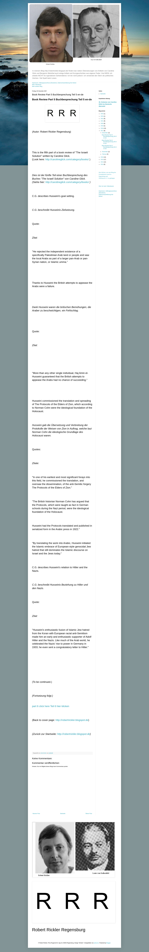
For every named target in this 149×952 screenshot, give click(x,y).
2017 (102, 130)
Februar (104, 154)
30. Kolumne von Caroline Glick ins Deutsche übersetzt (108, 104)
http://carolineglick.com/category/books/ (67, 159)
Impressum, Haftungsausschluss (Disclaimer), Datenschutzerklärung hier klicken (54, 83)
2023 (102, 116)
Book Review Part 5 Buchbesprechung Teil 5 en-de (109, 136)
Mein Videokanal (36, 84)
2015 (102, 159)
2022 (102, 118)
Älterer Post (88, 813)
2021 (102, 121)
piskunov (96, 943)
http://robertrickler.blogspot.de (72, 720)
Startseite (62, 813)
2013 (102, 164)
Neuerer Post (36, 813)
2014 (102, 162)
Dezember (105, 132)
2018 (102, 128)
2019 (102, 126)
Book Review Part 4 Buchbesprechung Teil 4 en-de (109, 142)
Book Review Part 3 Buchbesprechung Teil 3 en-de (109, 147)
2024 (102, 113)
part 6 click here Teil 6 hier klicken (50, 706)
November (105, 151)
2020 (102, 123)
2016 (102, 157)
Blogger (108, 943)
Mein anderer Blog (37, 86)
